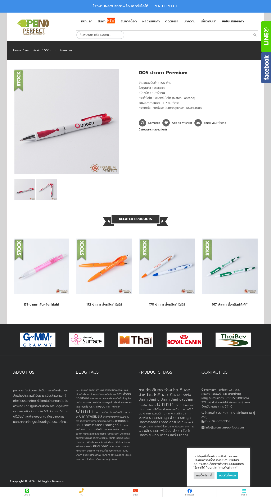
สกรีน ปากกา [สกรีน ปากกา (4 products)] (179, 435)
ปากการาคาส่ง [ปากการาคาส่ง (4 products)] (148, 422)
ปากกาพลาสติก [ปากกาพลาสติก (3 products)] (172, 413)
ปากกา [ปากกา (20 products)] (165, 404)
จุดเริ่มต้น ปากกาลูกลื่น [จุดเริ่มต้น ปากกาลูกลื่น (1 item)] (102, 402)
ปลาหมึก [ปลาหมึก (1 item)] (116, 406)
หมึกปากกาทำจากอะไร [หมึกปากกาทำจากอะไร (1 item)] (119, 446)
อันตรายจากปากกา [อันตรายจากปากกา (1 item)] (92, 455)
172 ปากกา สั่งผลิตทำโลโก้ (104, 304)
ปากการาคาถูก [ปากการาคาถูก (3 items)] (92, 425)
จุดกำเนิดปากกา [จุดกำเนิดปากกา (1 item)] (83, 402)
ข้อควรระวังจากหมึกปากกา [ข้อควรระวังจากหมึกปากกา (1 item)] (103, 394)
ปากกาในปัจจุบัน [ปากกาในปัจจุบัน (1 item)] (100, 438)
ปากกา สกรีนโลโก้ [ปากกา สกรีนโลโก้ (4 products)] (171, 422)
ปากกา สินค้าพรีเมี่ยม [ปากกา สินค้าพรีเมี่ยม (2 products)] (157, 426)
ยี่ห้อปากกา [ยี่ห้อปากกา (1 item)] (92, 442)
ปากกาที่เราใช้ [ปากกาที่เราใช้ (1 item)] (115, 412)
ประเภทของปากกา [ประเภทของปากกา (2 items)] (100, 406)
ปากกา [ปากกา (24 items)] (84, 410)
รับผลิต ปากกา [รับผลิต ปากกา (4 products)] (159, 435)
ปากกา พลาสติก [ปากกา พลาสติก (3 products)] (152, 413)
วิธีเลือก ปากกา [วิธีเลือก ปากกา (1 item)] (123, 442)
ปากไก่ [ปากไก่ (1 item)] (112, 438)
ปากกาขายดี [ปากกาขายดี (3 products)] (170, 409)
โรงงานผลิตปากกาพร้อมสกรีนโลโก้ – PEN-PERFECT (135, 6)
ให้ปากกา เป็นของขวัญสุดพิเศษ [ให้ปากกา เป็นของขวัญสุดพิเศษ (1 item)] (102, 459)
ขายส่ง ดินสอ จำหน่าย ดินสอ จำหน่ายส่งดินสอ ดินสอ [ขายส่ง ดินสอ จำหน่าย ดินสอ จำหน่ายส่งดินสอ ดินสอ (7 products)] (164, 392)
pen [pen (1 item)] (78, 390)
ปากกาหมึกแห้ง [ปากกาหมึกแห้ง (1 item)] (111, 429)
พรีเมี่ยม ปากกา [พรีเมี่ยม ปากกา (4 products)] (171, 430)
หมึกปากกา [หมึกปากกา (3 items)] (100, 446)
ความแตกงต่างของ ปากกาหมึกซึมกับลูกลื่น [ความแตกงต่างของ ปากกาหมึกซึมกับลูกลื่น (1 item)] (110, 398)
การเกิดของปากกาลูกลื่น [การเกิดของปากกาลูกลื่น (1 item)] (111, 390)
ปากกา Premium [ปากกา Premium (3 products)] (185, 405)
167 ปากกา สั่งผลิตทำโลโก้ (230, 304)
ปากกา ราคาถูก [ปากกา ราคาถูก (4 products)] (180, 417)
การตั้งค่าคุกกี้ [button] (204, 475)
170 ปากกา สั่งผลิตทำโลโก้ (167, 304)
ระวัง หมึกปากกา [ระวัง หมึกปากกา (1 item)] (106, 442)
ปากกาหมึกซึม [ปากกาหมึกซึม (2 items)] (95, 429)
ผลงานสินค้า (32, 50)
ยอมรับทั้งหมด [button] (227, 475)
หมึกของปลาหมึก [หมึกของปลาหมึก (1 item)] (84, 446)
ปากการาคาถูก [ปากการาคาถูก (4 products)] (159, 417)
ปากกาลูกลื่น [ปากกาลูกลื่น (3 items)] (112, 425)
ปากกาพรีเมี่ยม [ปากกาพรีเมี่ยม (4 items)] (90, 416)
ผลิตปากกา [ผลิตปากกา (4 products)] (151, 430)
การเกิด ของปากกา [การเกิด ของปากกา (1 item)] (90, 390)
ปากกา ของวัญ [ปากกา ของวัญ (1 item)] (101, 412)
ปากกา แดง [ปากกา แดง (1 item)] (113, 433)
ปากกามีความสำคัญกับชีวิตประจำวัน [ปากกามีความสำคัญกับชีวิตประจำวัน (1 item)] (97, 421)
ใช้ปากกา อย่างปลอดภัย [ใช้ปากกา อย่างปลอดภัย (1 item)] (113, 455)
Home (17, 50)
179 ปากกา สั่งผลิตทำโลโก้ (41, 304)
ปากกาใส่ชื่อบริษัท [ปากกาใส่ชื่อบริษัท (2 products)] (176, 426)
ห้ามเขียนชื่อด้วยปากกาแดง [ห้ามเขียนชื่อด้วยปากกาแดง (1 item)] (108, 450)
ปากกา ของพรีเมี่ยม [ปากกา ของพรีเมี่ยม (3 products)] (150, 409)
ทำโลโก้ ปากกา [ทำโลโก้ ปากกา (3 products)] (147, 405)
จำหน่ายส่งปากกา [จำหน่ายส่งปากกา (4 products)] (183, 399)
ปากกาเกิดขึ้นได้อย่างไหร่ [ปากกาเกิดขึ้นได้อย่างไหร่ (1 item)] (94, 433)
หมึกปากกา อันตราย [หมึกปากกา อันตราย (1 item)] (85, 450)
